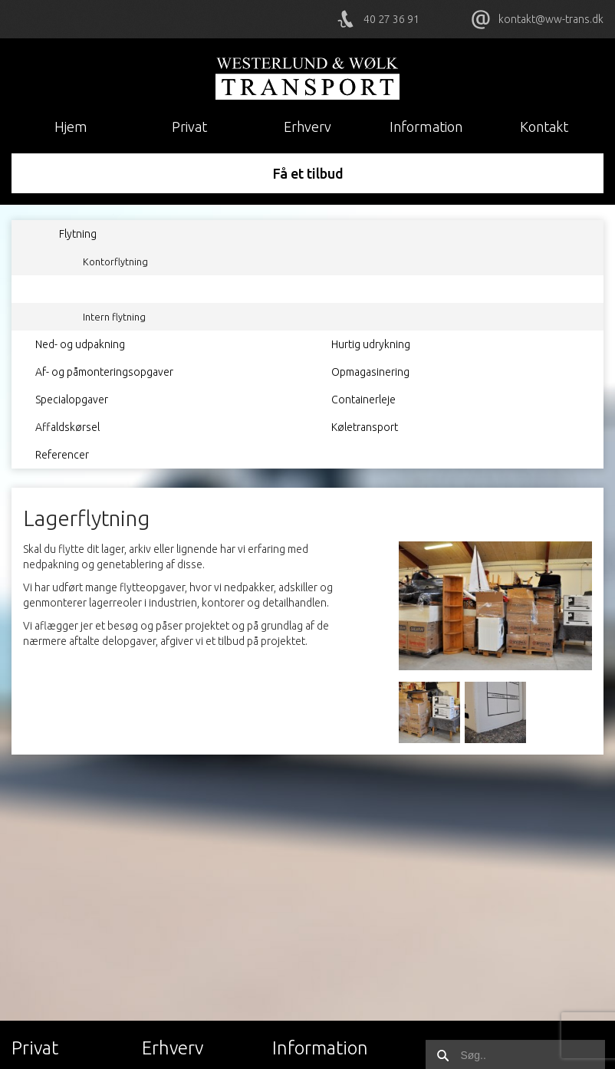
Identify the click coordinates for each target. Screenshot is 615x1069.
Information (426, 126)
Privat (189, 126)
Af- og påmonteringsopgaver (104, 372)
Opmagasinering (370, 372)
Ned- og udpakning (80, 344)
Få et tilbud (308, 173)
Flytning (78, 234)
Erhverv (307, 126)
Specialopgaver (71, 399)
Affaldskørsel (67, 427)
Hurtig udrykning (370, 344)
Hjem (70, 126)
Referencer (62, 455)
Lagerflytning (113, 289)
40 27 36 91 (391, 19)
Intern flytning (114, 316)
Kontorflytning (115, 261)
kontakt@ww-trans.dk (550, 19)
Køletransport (364, 427)
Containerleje (363, 399)
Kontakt (544, 126)
